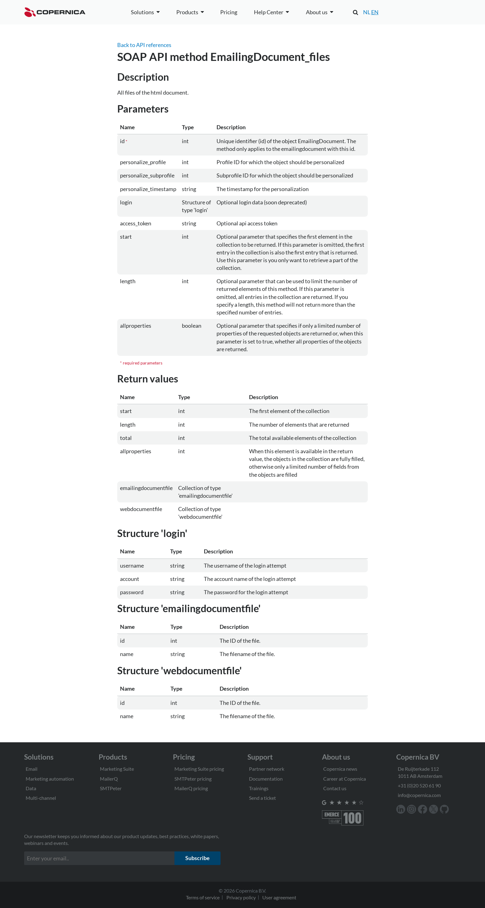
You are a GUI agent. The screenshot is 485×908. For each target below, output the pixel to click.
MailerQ (109, 779)
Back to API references (144, 44)
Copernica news (340, 769)
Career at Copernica (344, 779)
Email (31, 769)
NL (366, 12)
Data (31, 788)
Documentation (266, 779)
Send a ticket (262, 798)
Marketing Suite (117, 769)
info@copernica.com (419, 795)
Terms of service (203, 897)
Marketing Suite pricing (199, 769)
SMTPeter (111, 788)
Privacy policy (241, 897)
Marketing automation (50, 779)
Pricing (228, 12)
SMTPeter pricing (193, 779)
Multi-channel (41, 798)
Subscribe (197, 858)
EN (375, 12)
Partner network (266, 769)
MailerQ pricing (191, 788)
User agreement (279, 897)
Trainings (258, 788)
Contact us (334, 788)
